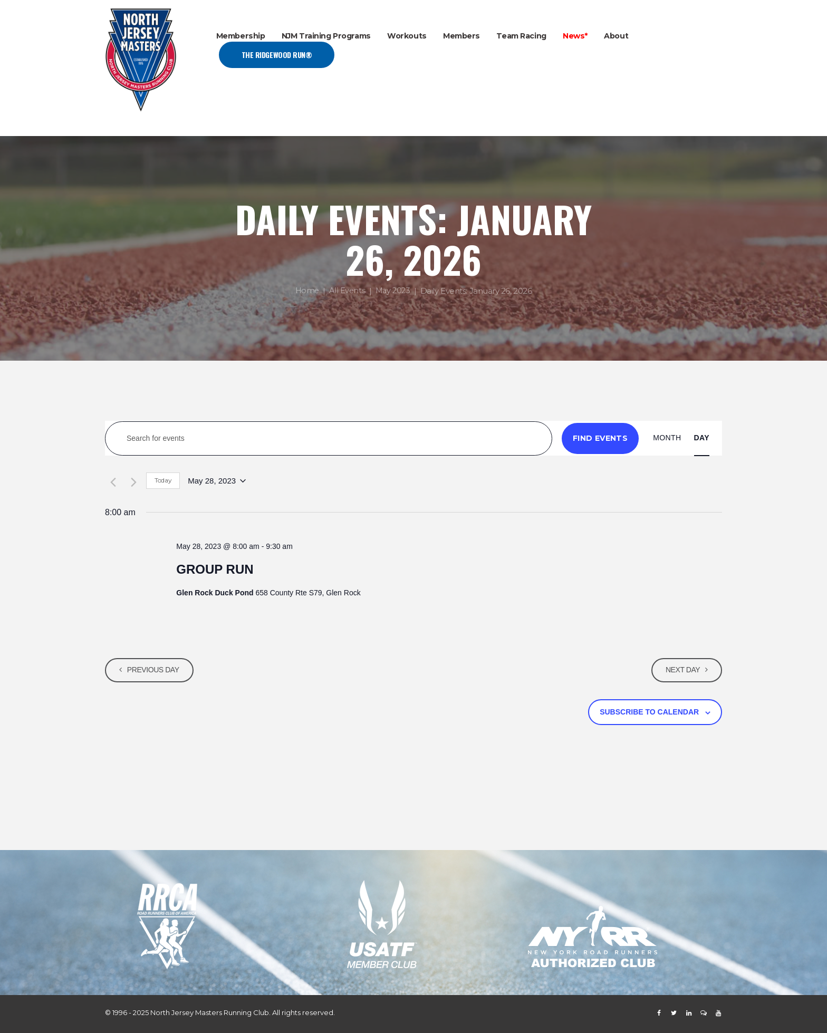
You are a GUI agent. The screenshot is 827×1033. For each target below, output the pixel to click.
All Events (347, 291)
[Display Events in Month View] (667, 438)
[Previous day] (111, 481)
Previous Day (155, 669)
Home (305, 291)
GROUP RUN (214, 569)
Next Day (681, 669)
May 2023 (394, 291)
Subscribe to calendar (649, 712)
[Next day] (132, 481)
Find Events (600, 438)
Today (163, 480)
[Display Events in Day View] (701, 438)
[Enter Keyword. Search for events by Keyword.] (328, 438)
